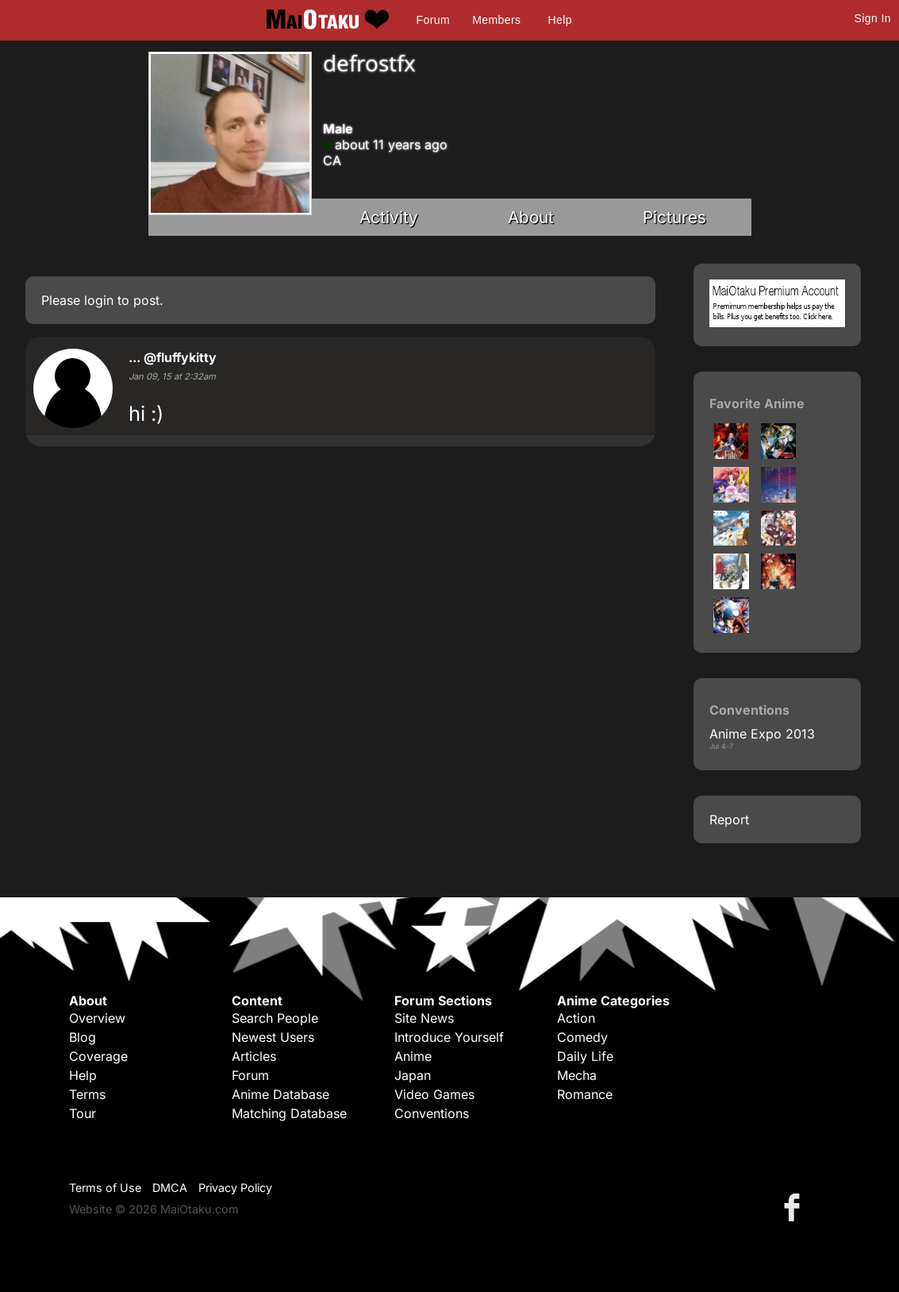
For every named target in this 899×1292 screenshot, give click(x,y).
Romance (585, 1094)
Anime (413, 1056)
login (98, 300)
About (531, 217)
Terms (87, 1094)
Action (576, 1018)
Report (729, 819)
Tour (82, 1113)
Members (496, 19)
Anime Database (280, 1094)
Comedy (582, 1037)
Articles (254, 1056)
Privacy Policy (235, 1187)
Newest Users (273, 1037)
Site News (424, 1018)
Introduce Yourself (449, 1037)
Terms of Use (105, 1187)
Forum (433, 19)
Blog (82, 1037)
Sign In (873, 18)
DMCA (169, 1187)
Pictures (674, 217)
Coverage (98, 1056)
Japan (412, 1075)
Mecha (577, 1075)
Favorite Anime (757, 403)
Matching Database (289, 1113)
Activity (388, 217)
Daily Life (585, 1056)
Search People (275, 1018)
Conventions (431, 1113)
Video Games (434, 1094)
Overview (97, 1018)
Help (560, 19)
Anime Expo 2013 (762, 734)
